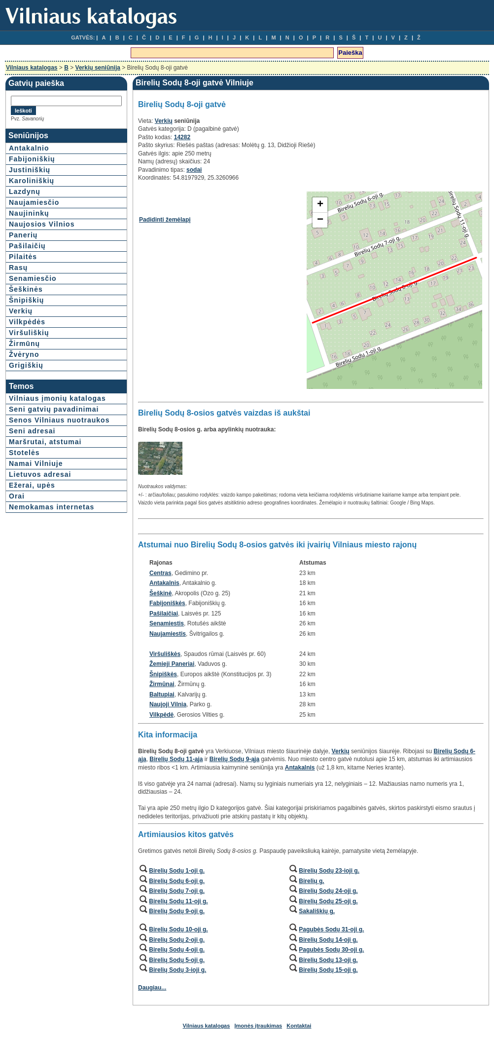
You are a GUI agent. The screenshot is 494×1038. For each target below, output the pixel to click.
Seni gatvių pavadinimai (54, 409)
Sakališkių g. (317, 911)
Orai (17, 496)
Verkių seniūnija (97, 67)
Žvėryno (24, 354)
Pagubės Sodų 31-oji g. (331, 929)
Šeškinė (160, 593)
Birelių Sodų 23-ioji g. (329, 870)
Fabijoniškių (32, 159)
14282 (182, 137)
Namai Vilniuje (36, 463)
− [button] (320, 220)
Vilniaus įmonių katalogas (57, 398)
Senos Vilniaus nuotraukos (59, 420)
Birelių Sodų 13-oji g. (328, 960)
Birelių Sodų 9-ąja (234, 759)
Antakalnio (29, 148)
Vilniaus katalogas (32, 67)
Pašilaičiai (163, 613)
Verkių (21, 311)
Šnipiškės (163, 674)
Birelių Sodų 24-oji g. (328, 890)
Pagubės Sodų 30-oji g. (331, 949)
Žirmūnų (24, 343)
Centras (160, 573)
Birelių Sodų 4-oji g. (177, 949)
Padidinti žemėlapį (165, 219)
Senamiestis (166, 623)
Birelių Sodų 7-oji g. (177, 890)
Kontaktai (298, 1026)
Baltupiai (162, 694)
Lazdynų (24, 191)
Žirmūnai (162, 684)
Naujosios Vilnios (41, 224)
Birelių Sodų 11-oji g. (178, 901)
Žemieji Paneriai (171, 663)
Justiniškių (29, 170)
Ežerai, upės (32, 485)
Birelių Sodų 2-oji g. (177, 939)
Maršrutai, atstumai (45, 442)
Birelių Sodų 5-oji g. (177, 960)
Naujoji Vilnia (167, 704)
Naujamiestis (167, 633)
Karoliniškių (31, 181)
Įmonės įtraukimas (258, 1026)
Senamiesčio (33, 278)
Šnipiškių (26, 300)
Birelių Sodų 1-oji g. (177, 870)
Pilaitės (23, 257)
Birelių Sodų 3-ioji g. (177, 969)
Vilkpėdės (27, 322)
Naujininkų (29, 213)
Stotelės (24, 453)
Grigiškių (26, 365)
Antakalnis (164, 582)
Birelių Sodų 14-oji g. (328, 939)
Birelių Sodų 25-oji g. (328, 901)
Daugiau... (152, 987)
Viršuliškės (164, 654)
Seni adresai (32, 431)
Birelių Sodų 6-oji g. (177, 881)
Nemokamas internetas (51, 507)
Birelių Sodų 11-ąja (176, 759)
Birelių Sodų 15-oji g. (328, 969)
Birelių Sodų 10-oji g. (178, 929)
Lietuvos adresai (40, 474)
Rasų (18, 267)
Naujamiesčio (34, 202)
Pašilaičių (27, 246)
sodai (194, 169)
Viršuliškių (29, 333)
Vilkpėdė (161, 714)
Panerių (23, 235)
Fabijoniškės (167, 603)
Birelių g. (311, 881)
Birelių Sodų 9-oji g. (177, 911)
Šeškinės (26, 289)
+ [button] (320, 204)
